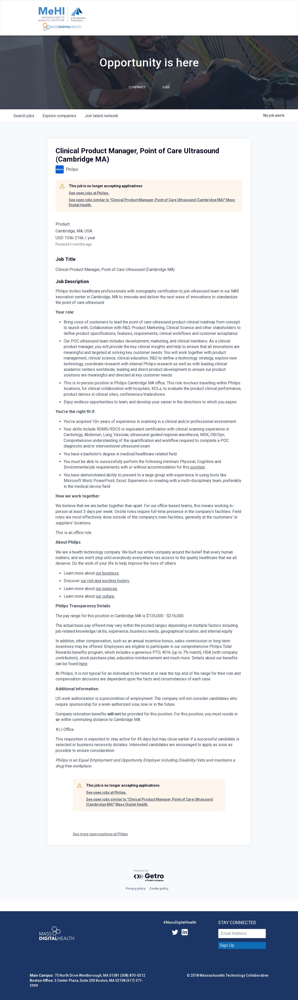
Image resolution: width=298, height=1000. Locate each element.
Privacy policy (135, 888)
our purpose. (107, 588)
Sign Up (227, 945)
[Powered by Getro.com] (149, 876)
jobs (23, 115)
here (83, 663)
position (197, 467)
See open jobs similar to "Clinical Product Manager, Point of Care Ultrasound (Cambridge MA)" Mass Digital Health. (152, 202)
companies (59, 115)
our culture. (105, 596)
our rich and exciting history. (105, 580)
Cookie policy (159, 888)
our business (107, 573)
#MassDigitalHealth (179, 922)
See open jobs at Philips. (89, 193)
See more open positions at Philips (100, 834)
